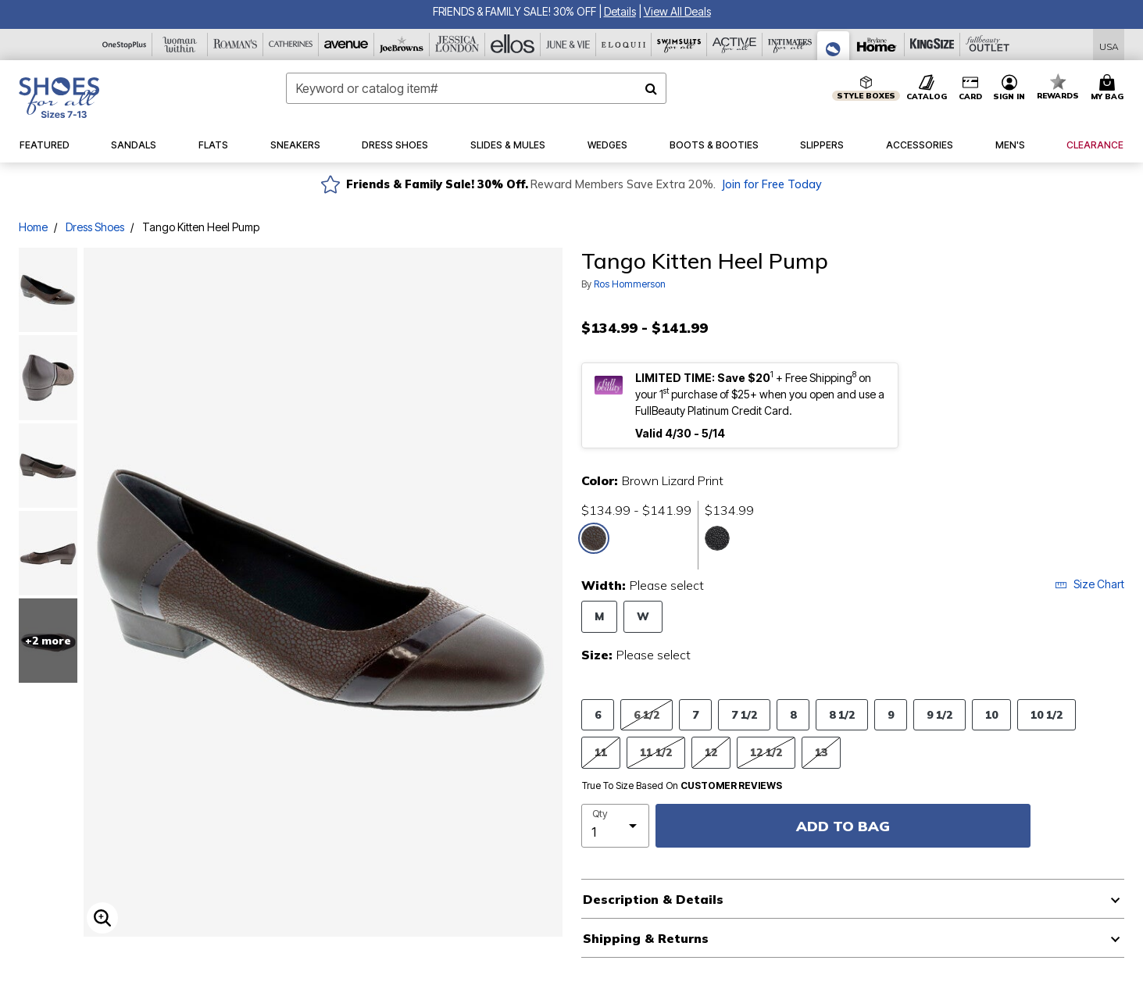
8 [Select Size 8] (793, 714)
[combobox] (476, 88)
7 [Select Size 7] (695, 714)
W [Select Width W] (643, 616)
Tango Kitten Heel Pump (200, 227)
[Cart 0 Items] (1109, 88)
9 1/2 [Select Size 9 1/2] (939, 714)
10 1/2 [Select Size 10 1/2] (1046, 714)
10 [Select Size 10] (991, 714)
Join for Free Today (771, 184)
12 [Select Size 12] (711, 751)
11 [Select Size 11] (601, 751)
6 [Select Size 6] (598, 714)
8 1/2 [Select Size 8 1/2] (842, 714)
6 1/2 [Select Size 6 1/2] (646, 714)
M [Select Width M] (599, 616)
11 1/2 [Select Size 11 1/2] (656, 751)
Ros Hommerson (630, 284)
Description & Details (653, 899)
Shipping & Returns (646, 938)
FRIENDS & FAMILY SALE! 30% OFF (514, 11)
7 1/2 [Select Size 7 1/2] (744, 714)
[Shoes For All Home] (59, 98)
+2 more (48, 641)
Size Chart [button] (1089, 584)
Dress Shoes (95, 227)
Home (33, 227)
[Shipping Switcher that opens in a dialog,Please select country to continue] (1109, 45)
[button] (620, 11)
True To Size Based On (682, 785)
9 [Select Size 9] (891, 714)
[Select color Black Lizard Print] (717, 538)
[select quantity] (615, 826)
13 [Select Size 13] (821, 751)
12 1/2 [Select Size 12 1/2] (766, 751)
